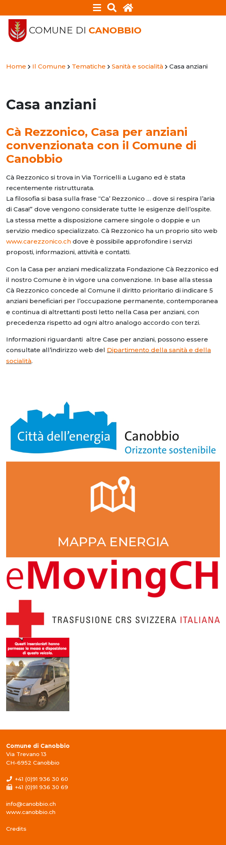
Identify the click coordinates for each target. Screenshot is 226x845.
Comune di (85, 30)
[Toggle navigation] (97, 8)
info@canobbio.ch (31, 804)
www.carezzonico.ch (38, 241)
